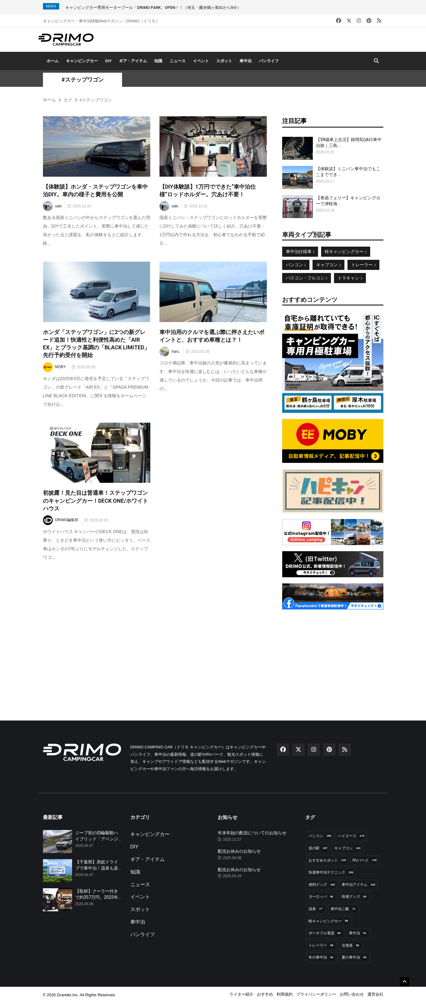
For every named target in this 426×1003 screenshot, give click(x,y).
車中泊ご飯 (344, 909)
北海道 (351, 946)
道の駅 (318, 848)
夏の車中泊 (355, 958)
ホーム (53, 61)
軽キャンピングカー (346, 251)
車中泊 (245, 61)
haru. (169, 351)
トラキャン (350, 277)
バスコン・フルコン (307, 277)
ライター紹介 (241, 994)
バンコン (296, 264)
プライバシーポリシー (316, 994)
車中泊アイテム (358, 885)
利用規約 (285, 994)
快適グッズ (355, 897)
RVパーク (365, 860)
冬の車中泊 (322, 958)
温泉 (316, 909)
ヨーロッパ (322, 897)
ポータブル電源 (325, 933)
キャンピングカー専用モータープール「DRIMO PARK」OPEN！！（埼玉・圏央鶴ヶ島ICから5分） (153, 7)
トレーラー (363, 264)
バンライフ (269, 61)
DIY (108, 61)
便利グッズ (322, 885)
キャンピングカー (82, 61)
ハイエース (351, 836)
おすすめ (265, 994)
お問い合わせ (352, 994)
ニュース (178, 61)
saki (52, 206)
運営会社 (375, 994)
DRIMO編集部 (61, 520)
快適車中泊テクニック (331, 873)
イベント (201, 61)
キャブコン (328, 264)
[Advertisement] (332, 654)
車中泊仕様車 (300, 251)
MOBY (54, 367)
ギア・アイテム (133, 61)
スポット (224, 61)
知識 (158, 61)
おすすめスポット (327, 860)
